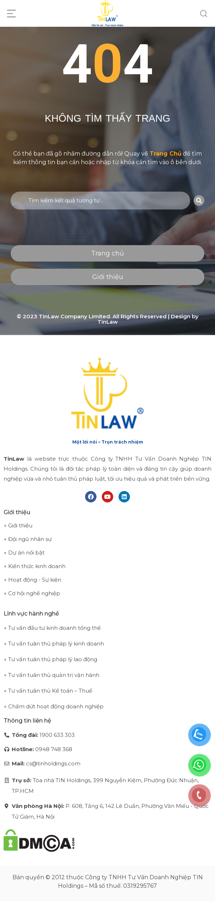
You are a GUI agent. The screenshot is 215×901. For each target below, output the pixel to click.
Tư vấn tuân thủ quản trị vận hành (53, 675)
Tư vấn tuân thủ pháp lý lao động (52, 659)
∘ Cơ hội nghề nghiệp (32, 593)
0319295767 (140, 885)
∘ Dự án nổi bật (24, 552)
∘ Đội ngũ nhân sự (28, 539)
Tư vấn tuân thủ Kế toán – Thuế (50, 690)
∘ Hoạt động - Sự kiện (32, 579)
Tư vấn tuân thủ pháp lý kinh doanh (56, 643)
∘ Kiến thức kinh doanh (34, 566)
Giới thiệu (107, 277)
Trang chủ (107, 253)
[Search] (199, 200)
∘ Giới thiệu (18, 525)
